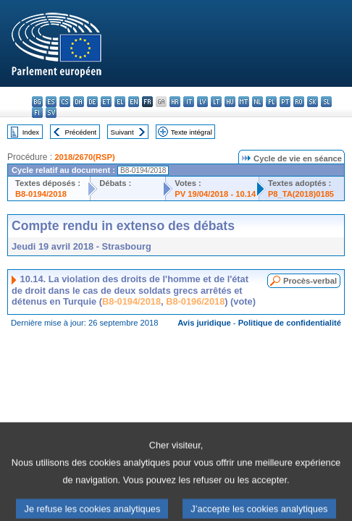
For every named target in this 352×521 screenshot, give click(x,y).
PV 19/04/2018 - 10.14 (215, 194)
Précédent (81, 132)
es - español (51, 101)
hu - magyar (230, 101)
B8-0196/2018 (195, 301)
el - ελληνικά (119, 101)
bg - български (37, 101)
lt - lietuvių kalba (216, 101)
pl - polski (271, 101)
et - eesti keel (106, 101)
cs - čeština (64, 101)
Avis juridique (204, 322)
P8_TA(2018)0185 (301, 194)
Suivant (122, 132)
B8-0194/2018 (41, 194)
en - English (133, 101)
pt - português (285, 101)
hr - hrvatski (174, 101)
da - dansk (78, 101)
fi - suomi (37, 112)
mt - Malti (243, 101)
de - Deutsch (92, 101)
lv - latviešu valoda (202, 101)
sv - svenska (51, 112)
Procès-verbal (310, 280)
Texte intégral (191, 132)
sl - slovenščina (326, 101)
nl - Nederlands (257, 101)
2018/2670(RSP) (84, 157)
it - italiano (188, 101)
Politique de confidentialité (289, 322)
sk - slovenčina (312, 101)
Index (30, 132)
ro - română (298, 101)
